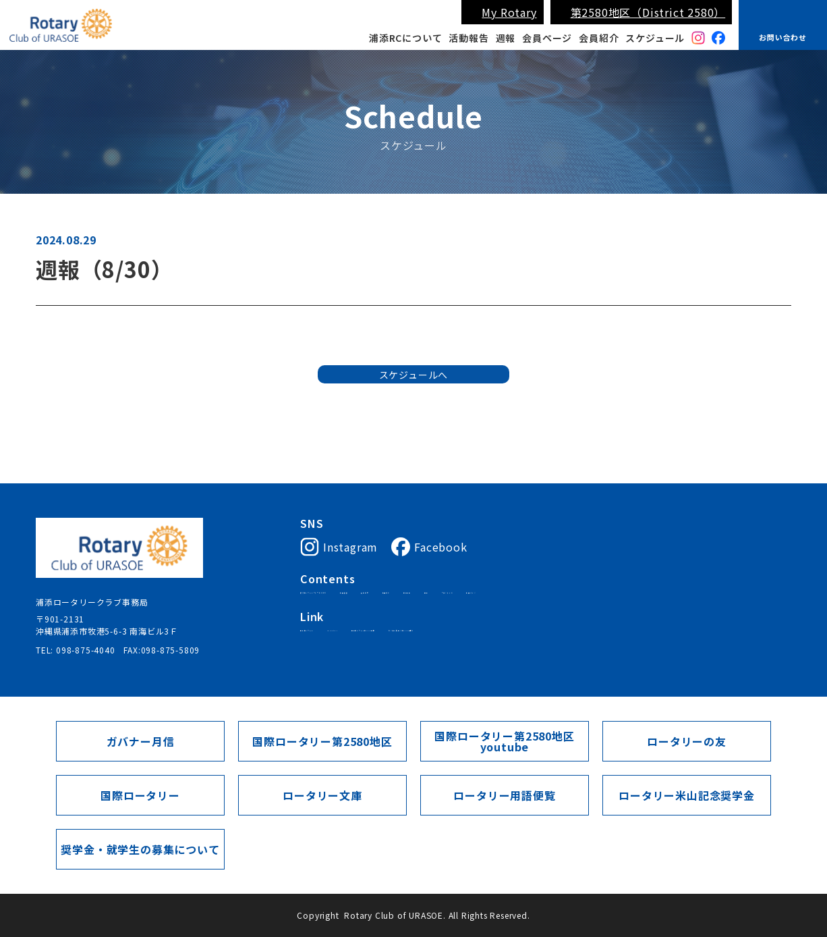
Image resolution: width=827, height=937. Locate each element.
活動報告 (468, 38)
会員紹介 (599, 38)
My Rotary (509, 12)
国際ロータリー (330, 645)
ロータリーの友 (686, 741)
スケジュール (655, 38)
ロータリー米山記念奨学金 (687, 795)
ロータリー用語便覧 (504, 795)
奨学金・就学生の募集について (140, 849)
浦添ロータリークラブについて (360, 597)
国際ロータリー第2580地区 (483, 645)
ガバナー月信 (141, 741)
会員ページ (547, 38)
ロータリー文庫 (322, 795)
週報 (506, 38)
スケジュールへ (414, 395)
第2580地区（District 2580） (648, 12)
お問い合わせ (783, 37)
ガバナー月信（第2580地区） (608, 645)
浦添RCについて (405, 38)
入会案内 (499, 597)
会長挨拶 (451, 597)
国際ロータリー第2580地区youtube (504, 741)
